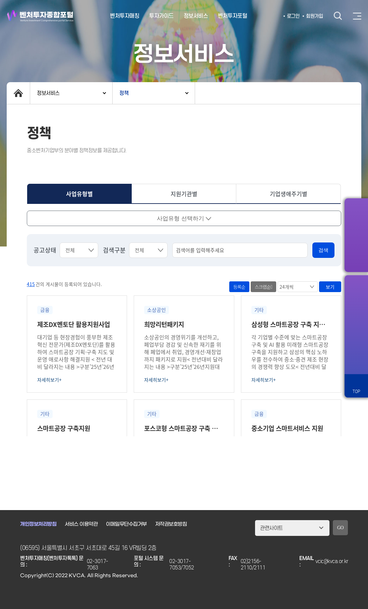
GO (340, 527)
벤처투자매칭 (124, 15)
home (18, 93)
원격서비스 (356, 362)
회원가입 (314, 16)
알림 (356, 291)
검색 (337, 16)
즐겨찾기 (356, 315)
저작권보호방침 (171, 524)
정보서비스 (196, 15)
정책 (123, 93)
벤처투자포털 (232, 15)
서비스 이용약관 (81, 524)
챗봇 (356, 338)
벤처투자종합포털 (40, 15)
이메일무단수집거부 (126, 524)
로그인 (293, 16)
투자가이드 (161, 15)
